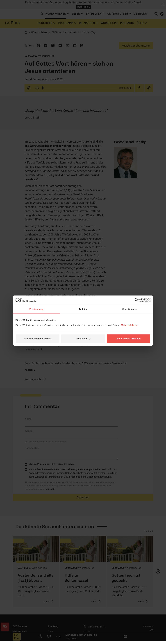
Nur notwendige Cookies (37, 338)
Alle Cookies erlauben (128, 338)
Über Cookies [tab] (129, 309)
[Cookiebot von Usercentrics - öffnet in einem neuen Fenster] (137, 300)
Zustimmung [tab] (36, 309)
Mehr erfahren (129, 325)
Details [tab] (83, 309)
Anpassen (83, 338)
